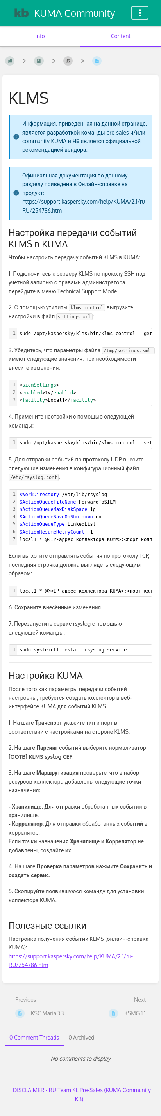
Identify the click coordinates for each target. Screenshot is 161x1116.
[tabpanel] (80, 1058)
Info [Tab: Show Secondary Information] (40, 36)
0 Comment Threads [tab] (34, 1037)
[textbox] (84, 393)
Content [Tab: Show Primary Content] (121, 36)
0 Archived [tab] (81, 1037)
